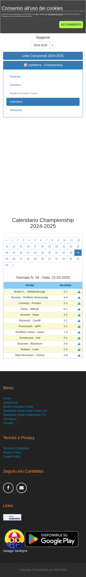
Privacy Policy (12, 452)
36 (13, 258)
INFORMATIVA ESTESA (55, 14)
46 (6, 265)
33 (70, 252)
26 (21, 252)
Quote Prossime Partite (18, 406)
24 (6, 252)
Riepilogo (15, 76)
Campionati (10, 402)
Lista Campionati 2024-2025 (43, 56)
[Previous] (6, 240)
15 (21, 246)
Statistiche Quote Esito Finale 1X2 (25, 410)
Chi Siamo (10, 419)
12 (78, 240)
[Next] (13, 265)
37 (21, 258)
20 (56, 246)
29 (42, 252)
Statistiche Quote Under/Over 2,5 (24, 415)
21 (63, 246)
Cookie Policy (12, 456)
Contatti (8, 423)
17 (35, 246)
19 (49, 246)
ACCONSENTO (71, 24)
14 (13, 246)
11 (71, 240)
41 (49, 258)
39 (35, 258)
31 (56, 252)
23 (78, 246)
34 (78, 252)
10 (64, 240)
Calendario (16, 101)
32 (63, 252)
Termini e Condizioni (16, 448)
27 (28, 252)
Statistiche (16, 110)
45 (78, 258)
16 (28, 246)
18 (42, 246)
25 (13, 252)
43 (63, 258)
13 (6, 246)
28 (35, 252)
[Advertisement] (43, 170)
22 (70, 246)
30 (49, 252)
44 (70, 258)
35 (6, 258)
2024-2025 (40, 45)
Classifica (15, 84)
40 (42, 258)
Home (7, 398)
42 (56, 258)
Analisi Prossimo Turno (23, 93)
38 (28, 258)
